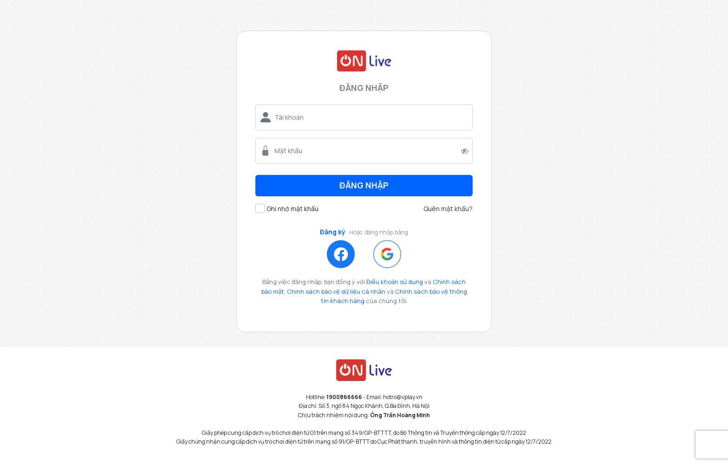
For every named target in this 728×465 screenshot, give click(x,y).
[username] (369, 117)
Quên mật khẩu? (448, 208)
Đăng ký (332, 232)
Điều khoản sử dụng (394, 282)
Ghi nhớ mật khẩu (292, 208)
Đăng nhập (364, 185)
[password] (366, 150)
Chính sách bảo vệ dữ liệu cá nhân (336, 291)
